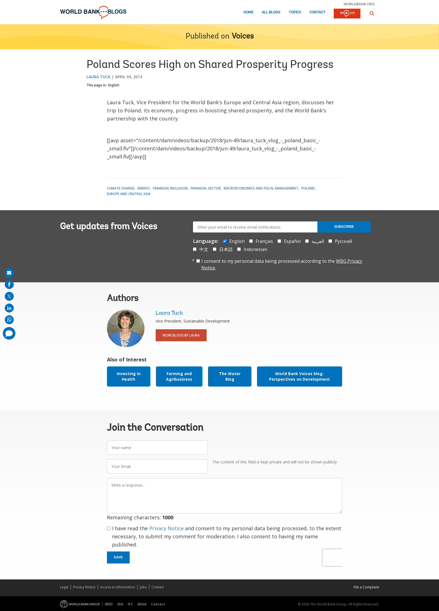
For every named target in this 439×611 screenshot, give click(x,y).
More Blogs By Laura (181, 335)
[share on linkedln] (9, 308)
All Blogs (271, 12)
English (113, 85)
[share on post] (9, 296)
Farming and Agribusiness (179, 376)
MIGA (141, 604)
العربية (318, 241)
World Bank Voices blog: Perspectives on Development (299, 376)
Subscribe (344, 227)
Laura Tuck (99, 77)
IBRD (109, 604)
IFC (130, 604)
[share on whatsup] (9, 319)
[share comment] (9, 333)
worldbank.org (359, 4)
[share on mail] (9, 272)
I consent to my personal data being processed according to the (281, 264)
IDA (120, 604)
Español (292, 241)
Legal (64, 587)
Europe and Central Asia (129, 193)
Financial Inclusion (170, 188)
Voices (243, 37)
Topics (295, 12)
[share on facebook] (9, 284)
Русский (343, 241)
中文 (203, 249)
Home (248, 12)
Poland (308, 188)
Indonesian (255, 249)
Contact (317, 12)
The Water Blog (229, 376)
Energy (143, 188)
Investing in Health (129, 376)
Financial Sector (206, 188)
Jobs (143, 587)
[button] (372, 13)
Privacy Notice (166, 528)
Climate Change (120, 188)
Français (264, 241)
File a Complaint (366, 587)
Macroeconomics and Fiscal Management (261, 188)
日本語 (226, 249)
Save (118, 557)
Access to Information (117, 587)
